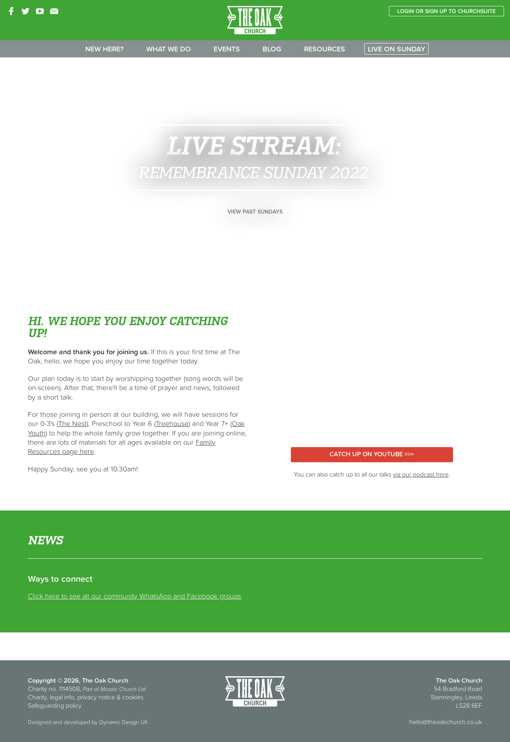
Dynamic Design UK (123, 722)
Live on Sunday (396, 48)
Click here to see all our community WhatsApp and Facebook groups (134, 596)
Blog (272, 48)
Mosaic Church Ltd (123, 689)
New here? (104, 48)
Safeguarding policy (55, 705)
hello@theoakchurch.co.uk (445, 721)
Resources (324, 48)
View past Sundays (255, 212)
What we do (168, 48)
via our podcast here (421, 474)
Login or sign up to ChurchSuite (446, 11)
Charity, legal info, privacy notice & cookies (85, 697)
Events (227, 48)
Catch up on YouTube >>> (372, 454)
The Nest (72, 423)
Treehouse (172, 423)
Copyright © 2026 (53, 680)
